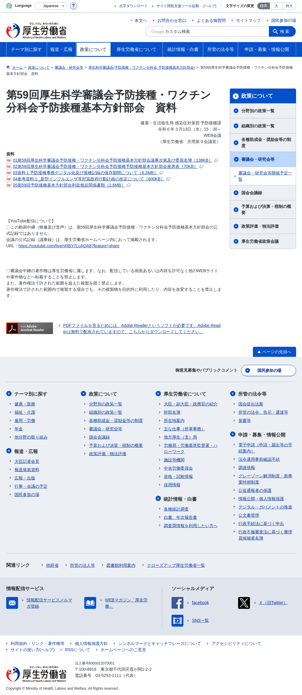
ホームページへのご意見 (123, 648)
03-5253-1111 (108, 674)
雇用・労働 (24, 420)
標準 (263, 6)
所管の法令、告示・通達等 (263, 411)
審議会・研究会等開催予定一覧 (265, 176)
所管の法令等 (252, 393)
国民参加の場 (283, 20)
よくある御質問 (211, 20)
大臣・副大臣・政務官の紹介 (191, 403)
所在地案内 (174, 420)
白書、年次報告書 (180, 516)
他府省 (52, 564)
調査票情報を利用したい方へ (191, 524)
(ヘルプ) (210, 6)
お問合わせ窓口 (171, 20)
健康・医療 (24, 403)
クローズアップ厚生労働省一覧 (176, 564)
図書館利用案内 (120, 564)
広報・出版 (24, 476)
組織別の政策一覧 (257, 125)
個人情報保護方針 (91, 642)
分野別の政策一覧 (257, 110)
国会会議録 (251, 192)
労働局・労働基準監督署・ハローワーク (191, 447)
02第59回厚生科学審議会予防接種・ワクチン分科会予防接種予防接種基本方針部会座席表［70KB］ (104, 166)
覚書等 (244, 420)
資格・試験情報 (178, 476)
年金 (18, 428)
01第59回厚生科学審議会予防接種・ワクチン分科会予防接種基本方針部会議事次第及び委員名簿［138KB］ (112, 160)
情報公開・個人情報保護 (261, 497)
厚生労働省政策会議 (260, 241)
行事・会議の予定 (31, 485)
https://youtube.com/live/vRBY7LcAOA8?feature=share (69, 245)
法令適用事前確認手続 (259, 458)
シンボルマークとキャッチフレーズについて (159, 642)
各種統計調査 (176, 507)
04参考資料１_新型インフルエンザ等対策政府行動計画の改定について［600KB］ (88, 178)
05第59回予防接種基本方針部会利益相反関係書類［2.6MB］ (68, 185)
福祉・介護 (24, 411)
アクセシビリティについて (236, 642)
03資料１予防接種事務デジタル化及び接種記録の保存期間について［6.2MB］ (84, 172)
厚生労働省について (185, 393)
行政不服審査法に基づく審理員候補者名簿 (265, 533)
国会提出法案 (250, 403)
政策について (257, 96)
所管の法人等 (82, 564)
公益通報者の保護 (255, 489)
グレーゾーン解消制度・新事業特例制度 (265, 477)
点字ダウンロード (133, 6)
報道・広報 (26, 450)
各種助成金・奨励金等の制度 (266, 142)
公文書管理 (248, 514)
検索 (285, 31)
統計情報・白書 (180, 497)
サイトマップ (248, 20)
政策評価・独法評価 (260, 226)
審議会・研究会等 (257, 159)
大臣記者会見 (26, 460)
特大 (289, 6)
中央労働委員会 (178, 467)
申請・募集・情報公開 (262, 433)
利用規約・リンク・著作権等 (37, 642)
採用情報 (172, 484)
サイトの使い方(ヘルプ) (33, 648)
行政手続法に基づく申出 (261, 522)
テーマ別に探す (31, 393)
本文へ (141, 20)
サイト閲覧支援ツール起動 (177, 6)
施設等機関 (174, 459)
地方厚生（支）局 (180, 436)
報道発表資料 (26, 468)
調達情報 (246, 466)
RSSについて (77, 648)
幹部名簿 (172, 411)
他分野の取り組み (31, 436)
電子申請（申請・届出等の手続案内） (265, 446)
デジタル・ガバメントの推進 (265, 505)
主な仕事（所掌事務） (184, 428)
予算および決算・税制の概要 (266, 209)
